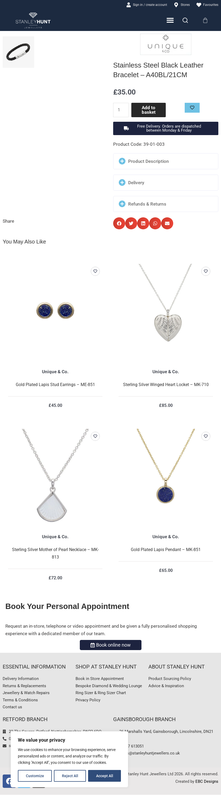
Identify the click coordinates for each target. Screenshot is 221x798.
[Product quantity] (121, 110)
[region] (69, 759)
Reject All (70, 776)
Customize (35, 776)
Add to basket (149, 110)
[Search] (185, 21)
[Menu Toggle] (170, 20)
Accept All (104, 776)
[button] (165, 128)
